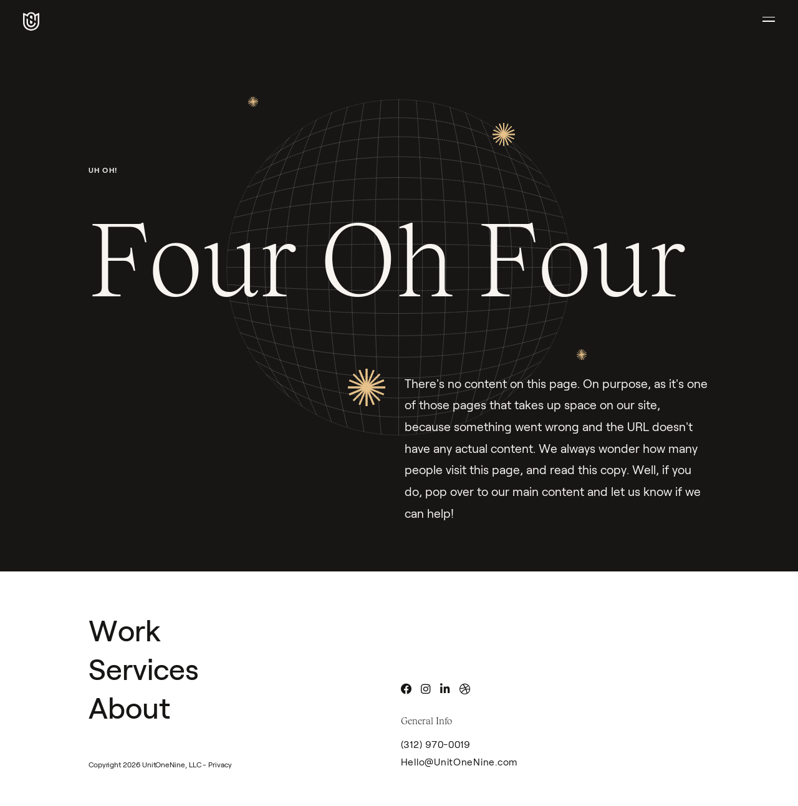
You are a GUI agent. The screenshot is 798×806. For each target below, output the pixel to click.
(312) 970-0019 (436, 744)
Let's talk (723, 18)
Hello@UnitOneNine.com (460, 762)
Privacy (219, 764)
